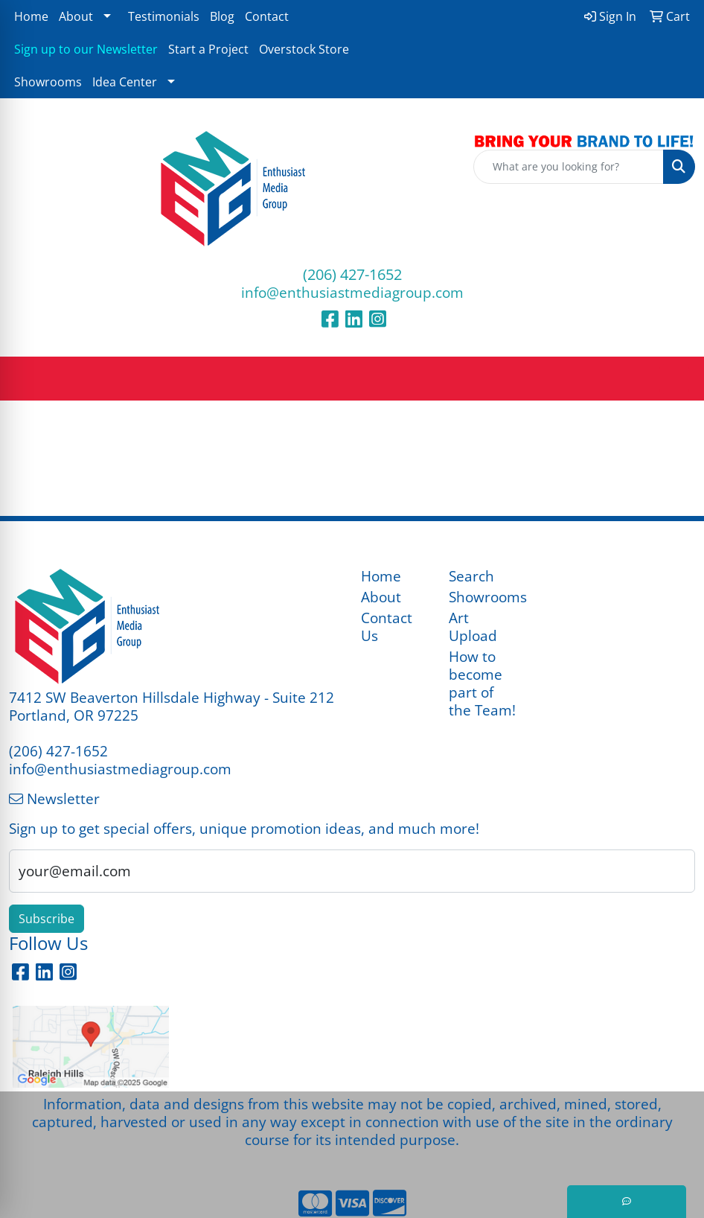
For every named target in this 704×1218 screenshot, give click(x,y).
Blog (222, 16)
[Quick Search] (568, 167)
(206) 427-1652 (352, 274)
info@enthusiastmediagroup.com (352, 292)
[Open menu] (674, 379)
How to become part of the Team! (482, 683)
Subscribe (46, 919)
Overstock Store (304, 49)
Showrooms (48, 82)
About (76, 16)
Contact (267, 16)
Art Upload (473, 626)
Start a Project (208, 49)
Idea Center (124, 82)
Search (471, 576)
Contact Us (386, 626)
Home (31, 16)
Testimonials (163, 16)
